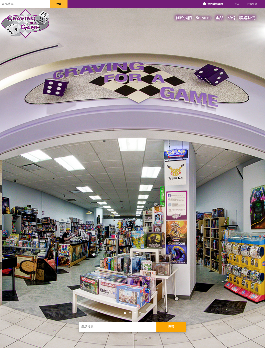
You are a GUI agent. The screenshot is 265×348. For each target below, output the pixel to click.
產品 (219, 17)
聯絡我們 (247, 17)
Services (203, 17)
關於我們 (184, 17)
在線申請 (252, 4)
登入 (236, 4)
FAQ (231, 17)
